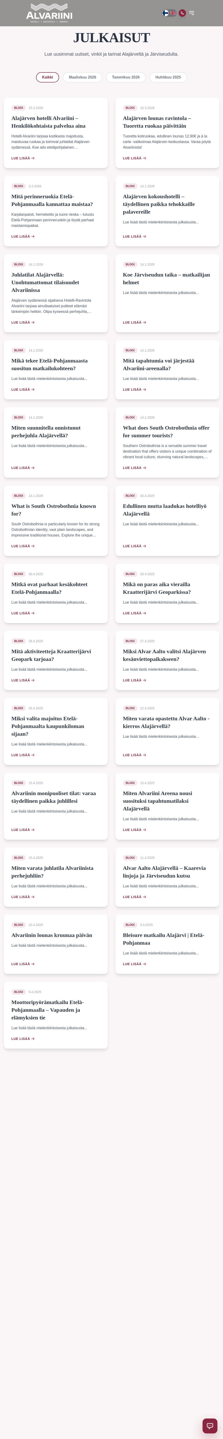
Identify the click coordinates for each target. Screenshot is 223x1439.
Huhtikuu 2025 (168, 77)
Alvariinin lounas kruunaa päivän (51, 935)
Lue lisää (23, 158)
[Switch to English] (173, 13)
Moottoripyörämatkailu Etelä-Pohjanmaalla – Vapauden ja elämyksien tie (47, 1010)
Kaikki (47, 77)
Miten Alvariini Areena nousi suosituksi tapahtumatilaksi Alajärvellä (157, 801)
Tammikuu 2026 (126, 77)
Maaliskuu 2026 (82, 77)
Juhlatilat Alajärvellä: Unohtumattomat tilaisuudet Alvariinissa (45, 282)
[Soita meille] (182, 13)
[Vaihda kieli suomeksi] (165, 13)
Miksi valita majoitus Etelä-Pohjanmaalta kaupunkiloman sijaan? (47, 726)
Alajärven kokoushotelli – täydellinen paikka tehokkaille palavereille (159, 204)
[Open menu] (191, 13)
